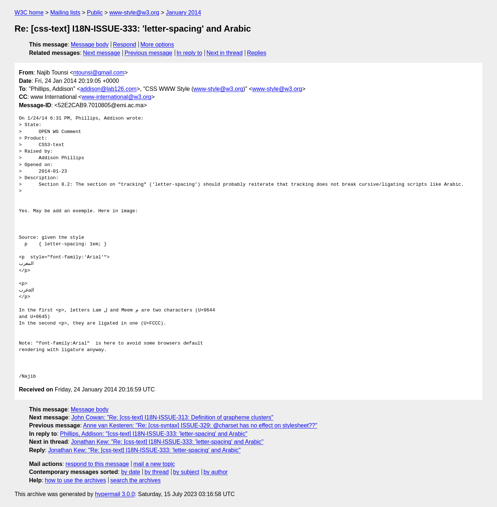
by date (130, 472)
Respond (124, 44)
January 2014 (183, 12)
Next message (101, 53)
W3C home (29, 12)
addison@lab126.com (108, 89)
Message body (90, 44)
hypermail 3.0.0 (114, 494)
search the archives (135, 480)
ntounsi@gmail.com (99, 72)
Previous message (149, 53)
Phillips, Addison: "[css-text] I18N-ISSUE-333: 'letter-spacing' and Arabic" (153, 434)
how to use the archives (75, 480)
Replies (256, 53)
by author (215, 472)
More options (157, 44)
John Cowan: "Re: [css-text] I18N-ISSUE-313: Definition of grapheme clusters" (173, 417)
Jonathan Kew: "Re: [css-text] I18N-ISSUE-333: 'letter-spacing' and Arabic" (167, 442)
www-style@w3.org (134, 12)
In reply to (189, 53)
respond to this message (97, 464)
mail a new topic (154, 464)
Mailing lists (65, 12)
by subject (186, 472)
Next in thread (224, 53)
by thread (157, 472)
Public (95, 12)
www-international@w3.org (116, 97)
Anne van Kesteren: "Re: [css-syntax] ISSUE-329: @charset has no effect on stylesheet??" (200, 425)
